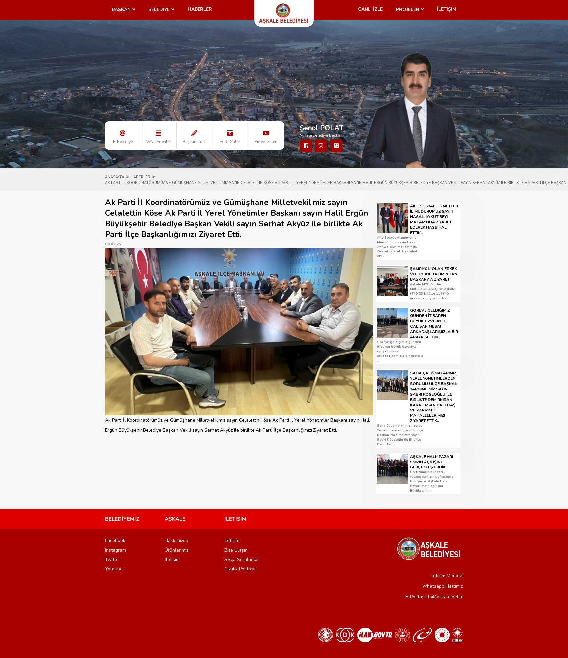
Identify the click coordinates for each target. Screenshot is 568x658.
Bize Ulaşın (236, 550)
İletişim (446, 9)
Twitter (112, 559)
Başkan (121, 9)
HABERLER (140, 177)
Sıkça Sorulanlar (241, 559)
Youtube (114, 569)
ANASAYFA (114, 177)
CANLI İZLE (370, 9)
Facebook (115, 540)
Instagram (115, 550)
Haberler (200, 9)
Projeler (407, 9)
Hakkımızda (176, 540)
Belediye (159, 9)
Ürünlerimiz (176, 550)
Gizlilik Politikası (240, 569)
